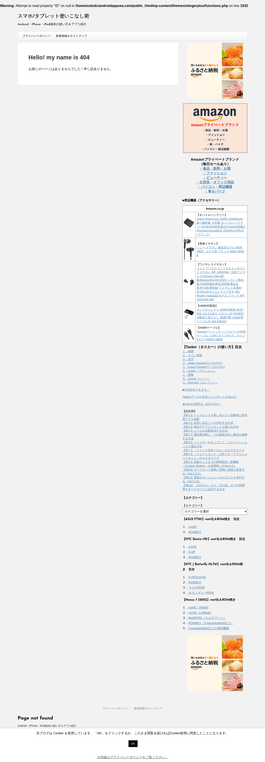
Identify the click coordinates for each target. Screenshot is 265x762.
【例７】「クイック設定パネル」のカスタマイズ (213, 450)
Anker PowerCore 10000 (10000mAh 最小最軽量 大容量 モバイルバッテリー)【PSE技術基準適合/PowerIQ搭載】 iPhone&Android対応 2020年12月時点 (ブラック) (221, 226)
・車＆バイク (215, 191)
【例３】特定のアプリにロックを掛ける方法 (210, 426)
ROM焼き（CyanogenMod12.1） (211, 623)
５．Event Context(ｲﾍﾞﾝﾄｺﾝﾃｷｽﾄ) (203, 367)
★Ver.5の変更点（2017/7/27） (202, 404)
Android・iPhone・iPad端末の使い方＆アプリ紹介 (47, 725)
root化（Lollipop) (200, 612)
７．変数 (188, 374)
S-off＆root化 (197, 577)
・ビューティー (215, 177)
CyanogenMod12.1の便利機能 (209, 628)
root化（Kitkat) (198, 607)
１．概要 (188, 351)
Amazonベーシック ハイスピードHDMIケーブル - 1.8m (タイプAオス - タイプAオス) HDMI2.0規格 (221, 335)
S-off (192, 552)
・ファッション (215, 173)
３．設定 (188, 359)
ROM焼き (195, 532)
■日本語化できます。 (196, 389)
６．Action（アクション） (199, 370)
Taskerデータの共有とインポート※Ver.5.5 (209, 396)
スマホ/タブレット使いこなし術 (53, 16)
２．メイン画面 (192, 355)
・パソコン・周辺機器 (215, 187)
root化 (193, 527)
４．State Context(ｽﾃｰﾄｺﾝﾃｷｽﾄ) (202, 363)
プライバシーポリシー (37, 36)
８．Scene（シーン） (196, 378)
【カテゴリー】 (193, 505)
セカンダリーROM (201, 592)
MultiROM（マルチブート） (207, 618)
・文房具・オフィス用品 (215, 182)
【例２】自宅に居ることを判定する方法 (207, 422)
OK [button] (133, 743)
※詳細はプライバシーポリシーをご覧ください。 (132, 757)
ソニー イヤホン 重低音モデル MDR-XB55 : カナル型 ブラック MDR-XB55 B (220, 251)
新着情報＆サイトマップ (71, 36)
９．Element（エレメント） (200, 382)
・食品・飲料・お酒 (215, 168)
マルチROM (197, 587)
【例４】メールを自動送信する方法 (205, 430)
